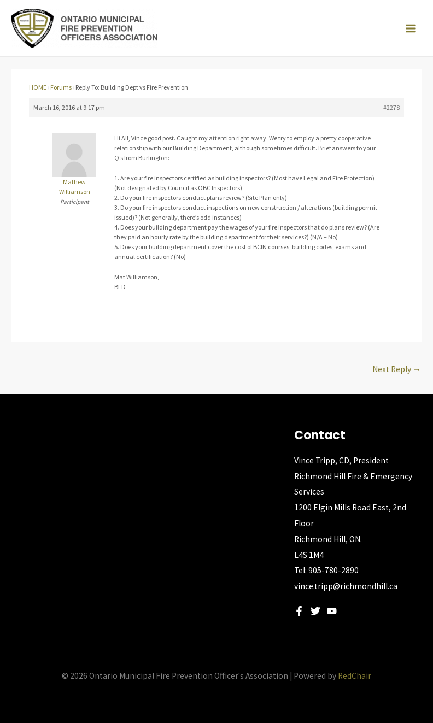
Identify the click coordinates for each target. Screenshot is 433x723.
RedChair (354, 676)
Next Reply (397, 369)
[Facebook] (299, 611)
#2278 (391, 107)
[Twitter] (315, 611)
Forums (61, 87)
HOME (37, 87)
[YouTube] (332, 611)
